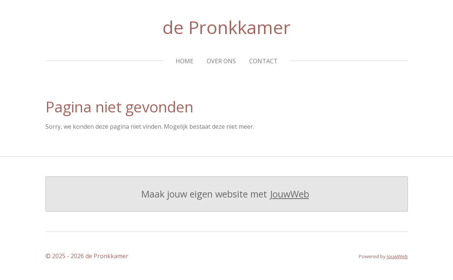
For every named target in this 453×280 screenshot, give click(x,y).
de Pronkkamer (226, 27)
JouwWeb (289, 194)
